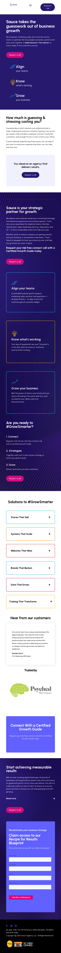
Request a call (15, 55)
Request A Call (47, 7)
